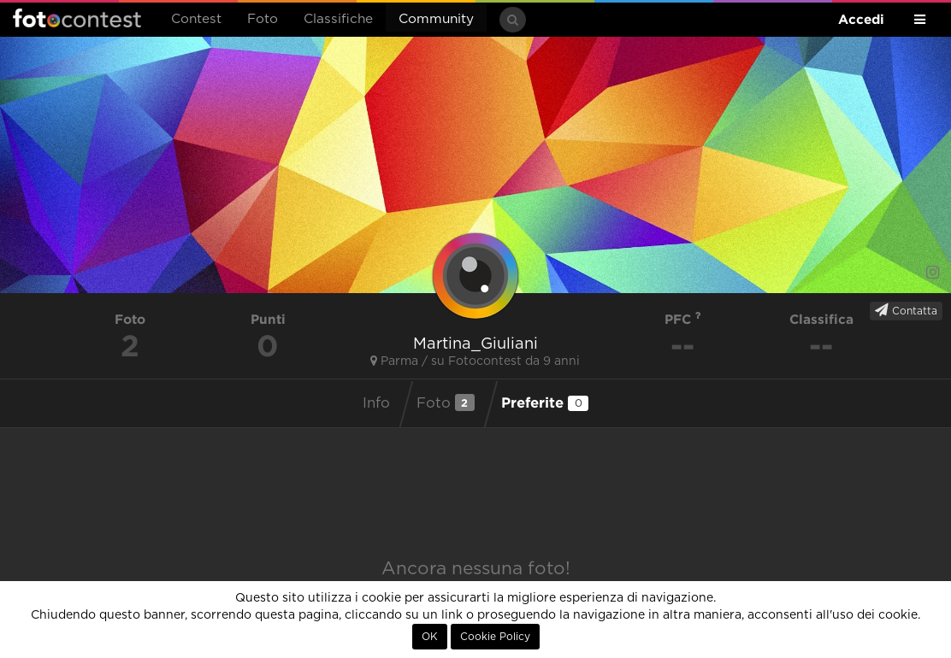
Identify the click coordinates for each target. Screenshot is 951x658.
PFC (683, 319)
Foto (262, 19)
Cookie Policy (495, 637)
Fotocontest (77, 18)
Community (436, 19)
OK (430, 637)
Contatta (906, 310)
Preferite (544, 402)
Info (376, 403)
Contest (196, 19)
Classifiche (338, 19)
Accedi (861, 19)
